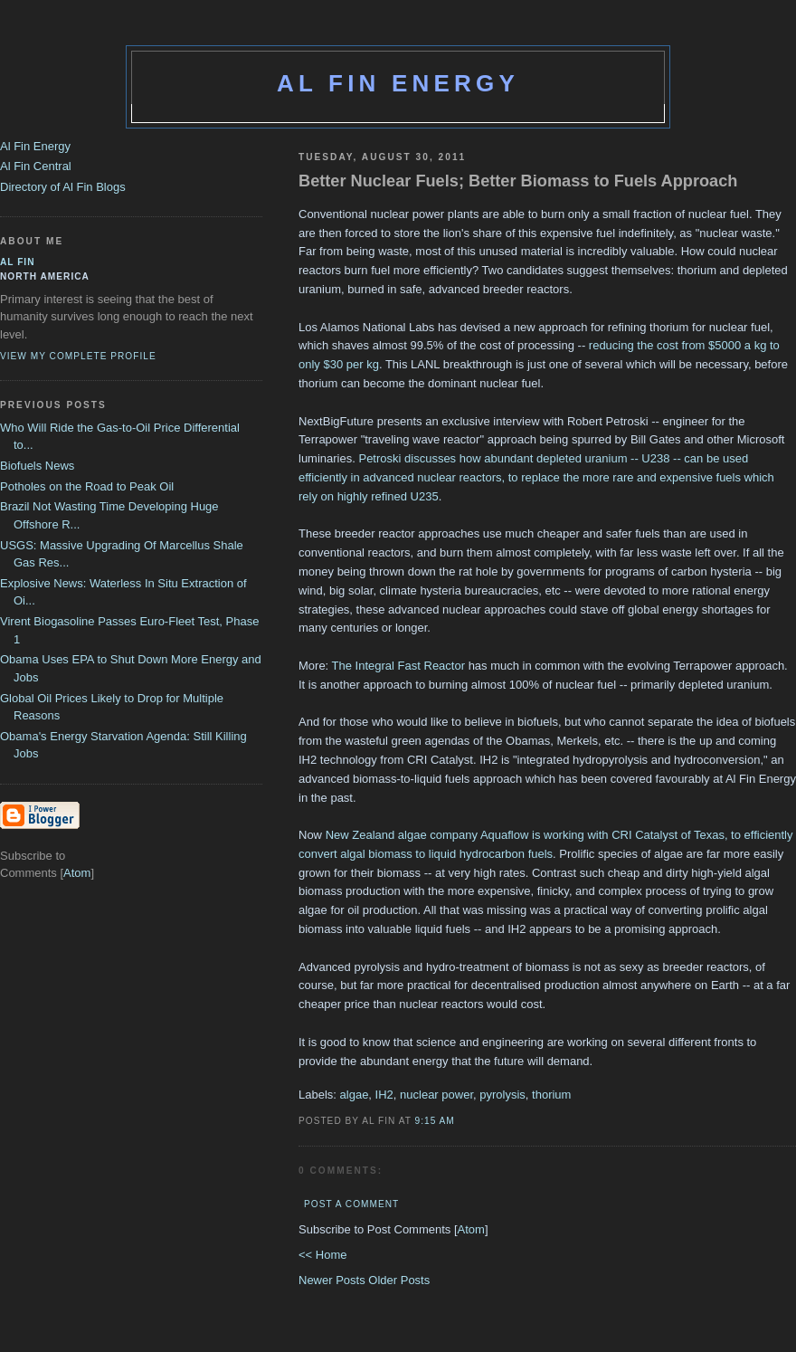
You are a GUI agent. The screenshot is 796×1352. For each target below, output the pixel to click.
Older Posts (399, 1280)
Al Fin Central (35, 166)
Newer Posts (333, 1280)
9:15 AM (435, 1121)
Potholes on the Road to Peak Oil (87, 486)
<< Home (322, 1255)
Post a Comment (351, 1204)
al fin (17, 262)
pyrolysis (502, 1094)
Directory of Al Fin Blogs (63, 187)
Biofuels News (37, 465)
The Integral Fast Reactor (398, 665)
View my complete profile (78, 356)
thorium (551, 1094)
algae (354, 1094)
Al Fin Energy (398, 83)
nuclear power (436, 1094)
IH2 (384, 1094)
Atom (471, 1229)
